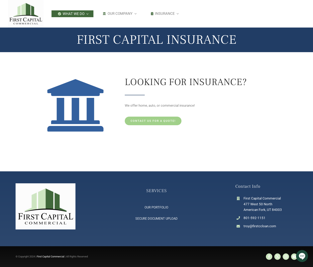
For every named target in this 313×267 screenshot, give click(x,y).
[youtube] (294, 256)
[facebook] (269, 256)
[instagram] (286, 256)
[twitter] (277, 256)
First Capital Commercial (50, 256)
